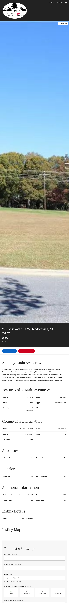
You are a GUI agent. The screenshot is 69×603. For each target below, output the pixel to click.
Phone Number (12, 564)
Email (9, 574)
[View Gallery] (63, 23)
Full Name (10, 554)
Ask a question (26, 351)
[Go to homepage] (16, 10)
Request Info (9, 351)
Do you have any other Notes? (13, 600)
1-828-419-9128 (56, 3)
